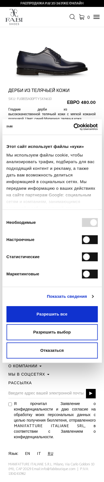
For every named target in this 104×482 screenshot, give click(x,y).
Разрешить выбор (52, 332)
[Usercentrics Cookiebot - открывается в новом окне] (74, 126)
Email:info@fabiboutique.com (53, 469)
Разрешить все (52, 314)
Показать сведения (67, 296)
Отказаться (52, 350)
